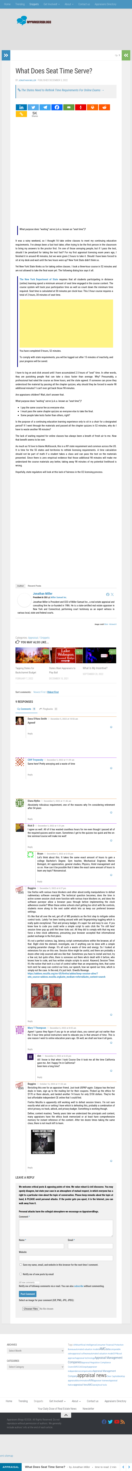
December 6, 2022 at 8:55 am (63, 1033)
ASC (81, 1371)
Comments (27, 714)
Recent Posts (34, 591)
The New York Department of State (39, 284)
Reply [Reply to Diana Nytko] (30, 824)
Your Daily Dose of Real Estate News (57, 1413)
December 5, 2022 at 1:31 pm (51, 831)
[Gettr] (80, 112)
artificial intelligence (87, 1349)
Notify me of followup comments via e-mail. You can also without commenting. (61, 1289)
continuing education (46, 426)
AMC (102, 1354)
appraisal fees (81, 1389)
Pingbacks (51, 714)
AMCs (91, 1389)
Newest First (40, 697)
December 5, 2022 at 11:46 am (57, 806)
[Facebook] (57, 112)
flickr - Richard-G (110, 629)
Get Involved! (50, 4)
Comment (24, 1221)
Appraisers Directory (105, 4)
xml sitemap (6, 1461)
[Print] (92, 112)
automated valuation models (86, 1354)
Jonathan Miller (28, 80)
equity (86, 1371)
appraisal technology (85, 1363)
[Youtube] (116, 1426)
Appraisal (33, 643)
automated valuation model (101, 1358)
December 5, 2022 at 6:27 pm (53, 893)
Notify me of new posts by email (37, 1279)
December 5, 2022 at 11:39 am (60, 765)
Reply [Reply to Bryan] (39, 886)
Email (71, 1245)
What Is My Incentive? (95, 673)
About (68, 4)
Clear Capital (112, 1381)
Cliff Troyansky (35, 765)
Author (20, 591)
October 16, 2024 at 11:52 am (53, 1089)
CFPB (115, 1358)
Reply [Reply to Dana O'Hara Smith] (30, 738)
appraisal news (92, 1380)
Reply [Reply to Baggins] (30, 1026)
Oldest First (53, 697)
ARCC (77, 1371)
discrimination (82, 1385)
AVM (91, 1385)
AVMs (75, 1349)
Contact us (84, 4)
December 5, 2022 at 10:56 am (64, 724)
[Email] (68, 112)
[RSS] (122, 1426)
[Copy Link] (21, 119)
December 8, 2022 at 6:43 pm (58, 1061)
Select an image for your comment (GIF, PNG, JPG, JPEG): (46, 1305)
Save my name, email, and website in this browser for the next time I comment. (60, 1269)
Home (7, 4)
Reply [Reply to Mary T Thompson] (30, 1054)
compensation (86, 1376)
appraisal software (81, 1358)
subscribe (79, 1291)
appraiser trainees (101, 1385)
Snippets (34, 4)
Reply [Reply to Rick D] (30, 852)
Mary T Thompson (37, 1032)
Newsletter (88, 1413)
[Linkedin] (21, 112)
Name (22, 1245)
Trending (20, 4)
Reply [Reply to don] (39, 1082)
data (108, 1354)
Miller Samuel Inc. (59, 602)
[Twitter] (33, 112)
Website (23, 1257)
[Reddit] (104, 112)
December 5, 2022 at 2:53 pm (60, 859)
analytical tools (100, 1390)
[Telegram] (45, 112)
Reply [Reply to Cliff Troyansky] (30, 780)
